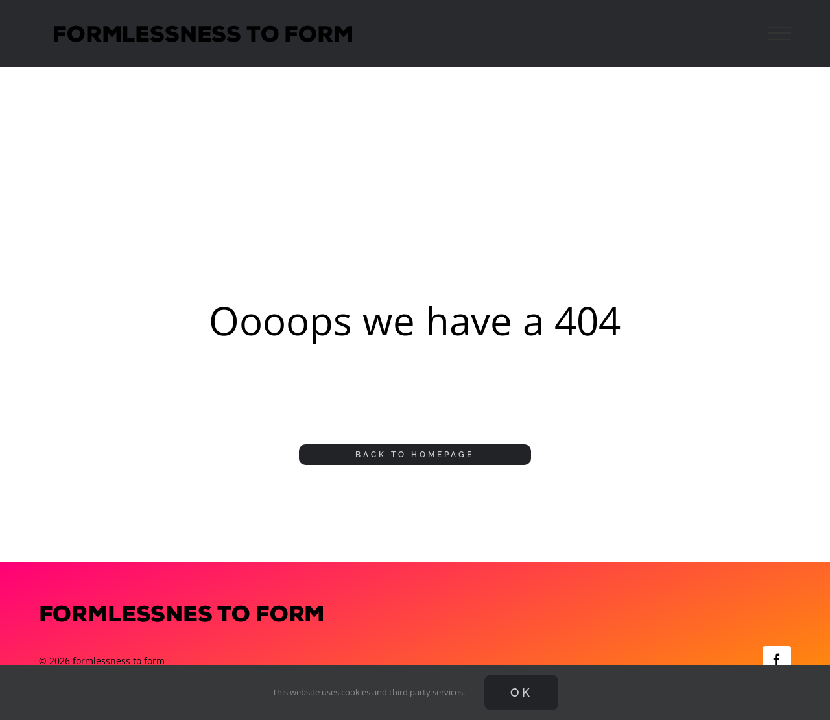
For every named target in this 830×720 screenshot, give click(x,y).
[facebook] (777, 660)
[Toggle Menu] (779, 34)
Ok (521, 692)
